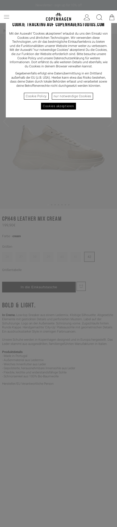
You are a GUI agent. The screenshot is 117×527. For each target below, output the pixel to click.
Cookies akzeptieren (58, 106)
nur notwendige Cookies (72, 96)
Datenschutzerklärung (69, 58)
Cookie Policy (36, 96)
